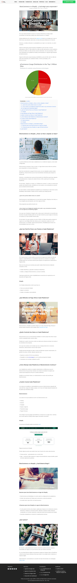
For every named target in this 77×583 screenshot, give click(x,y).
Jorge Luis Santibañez (34, 8)
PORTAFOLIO (41, 1)
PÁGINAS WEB (21, 1)
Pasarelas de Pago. (43, 327)
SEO (24, 560)
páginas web (39, 38)
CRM (20, 560)
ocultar (27, 101)
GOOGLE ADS (35, 1)
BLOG (46, 1)
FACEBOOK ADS (29, 1)
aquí (40, 424)
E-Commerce (45, 8)
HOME (15, 1)
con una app (31, 357)
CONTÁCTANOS (69, 1)
